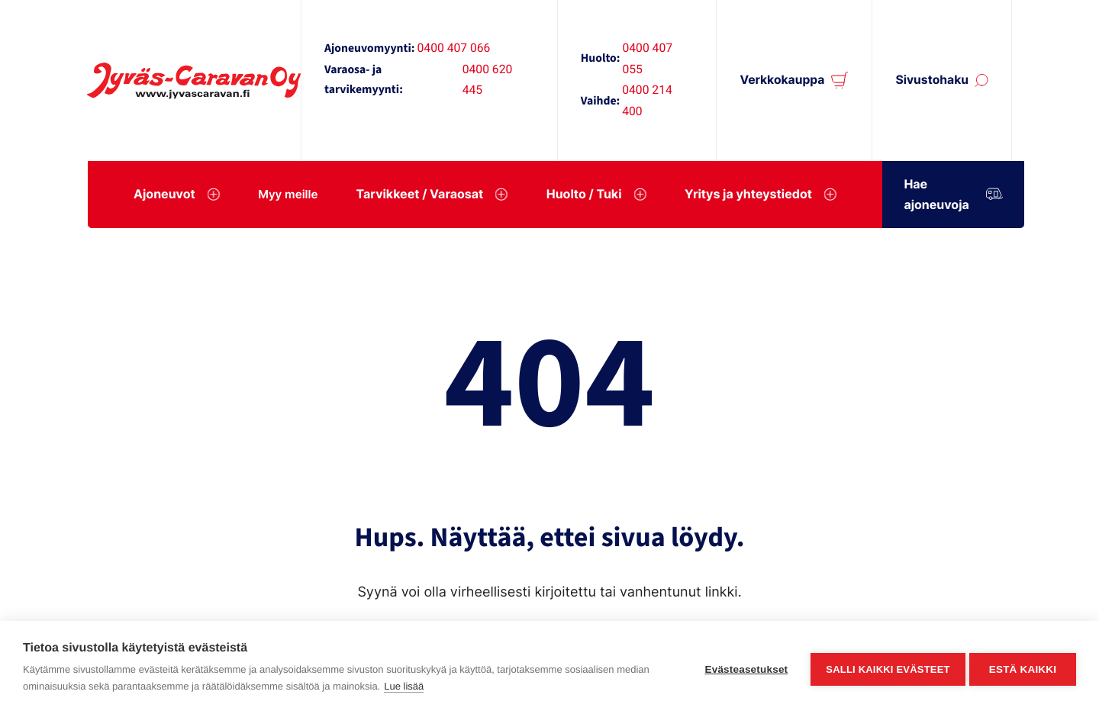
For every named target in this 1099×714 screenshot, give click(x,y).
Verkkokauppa (782, 79)
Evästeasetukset (743, 668)
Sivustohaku (931, 79)
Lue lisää (404, 686)
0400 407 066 (454, 47)
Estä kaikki (1022, 668)
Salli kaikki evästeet (884, 668)
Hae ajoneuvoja (965, 194)
